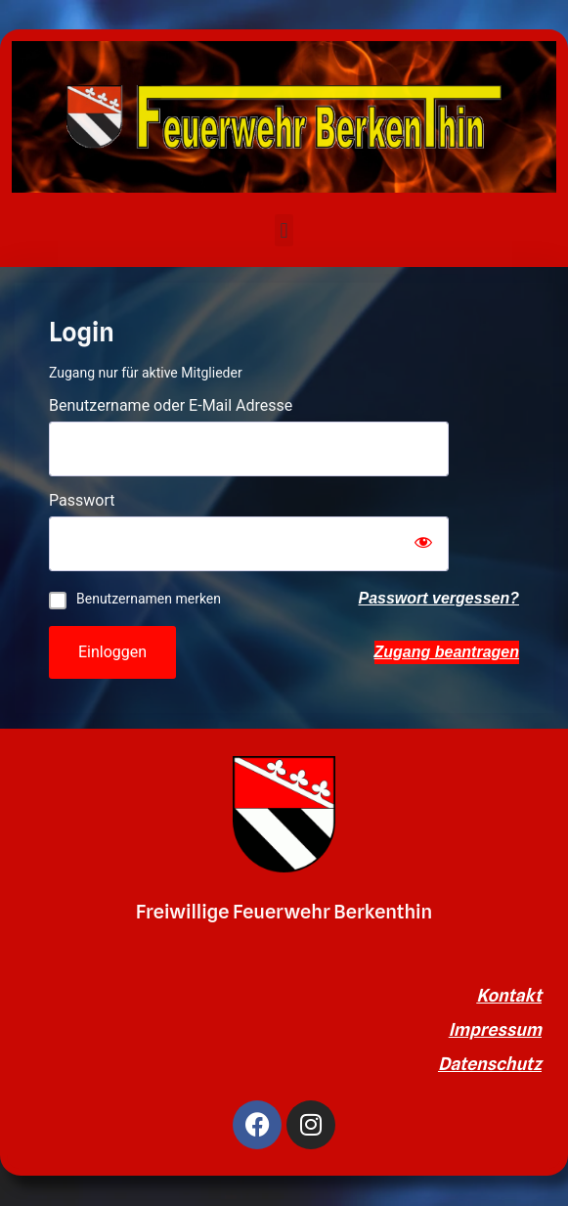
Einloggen (112, 652)
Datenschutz (490, 1063)
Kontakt (509, 995)
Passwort (81, 501)
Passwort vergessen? (438, 598)
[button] (284, 230)
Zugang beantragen (446, 652)
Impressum (495, 1029)
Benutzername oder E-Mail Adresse (170, 406)
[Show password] (423, 543)
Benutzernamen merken (148, 598)
